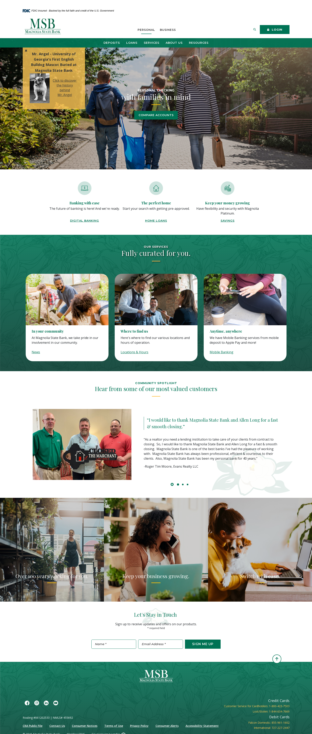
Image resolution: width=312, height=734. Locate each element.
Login (274, 30)
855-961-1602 (281, 722)
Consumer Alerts (167, 726)
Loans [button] (131, 43)
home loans (156, 220)
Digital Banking (84, 220)
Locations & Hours (134, 352)
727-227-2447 (281, 728)
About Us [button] (174, 43)
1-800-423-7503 (279, 706)
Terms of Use (113, 726)
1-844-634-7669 (279, 711)
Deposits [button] (112, 43)
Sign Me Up (202, 644)
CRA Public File (32, 726)
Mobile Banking (221, 352)
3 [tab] (187, 484)
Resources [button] (198, 43)
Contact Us (57, 726)
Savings (228, 220)
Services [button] (151, 43)
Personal (146, 30)
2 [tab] (183, 484)
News (36, 352)
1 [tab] (178, 484)
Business (168, 30)
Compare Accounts (156, 115)
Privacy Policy (139, 726)
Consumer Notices (84, 726)
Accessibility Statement (202, 726)
